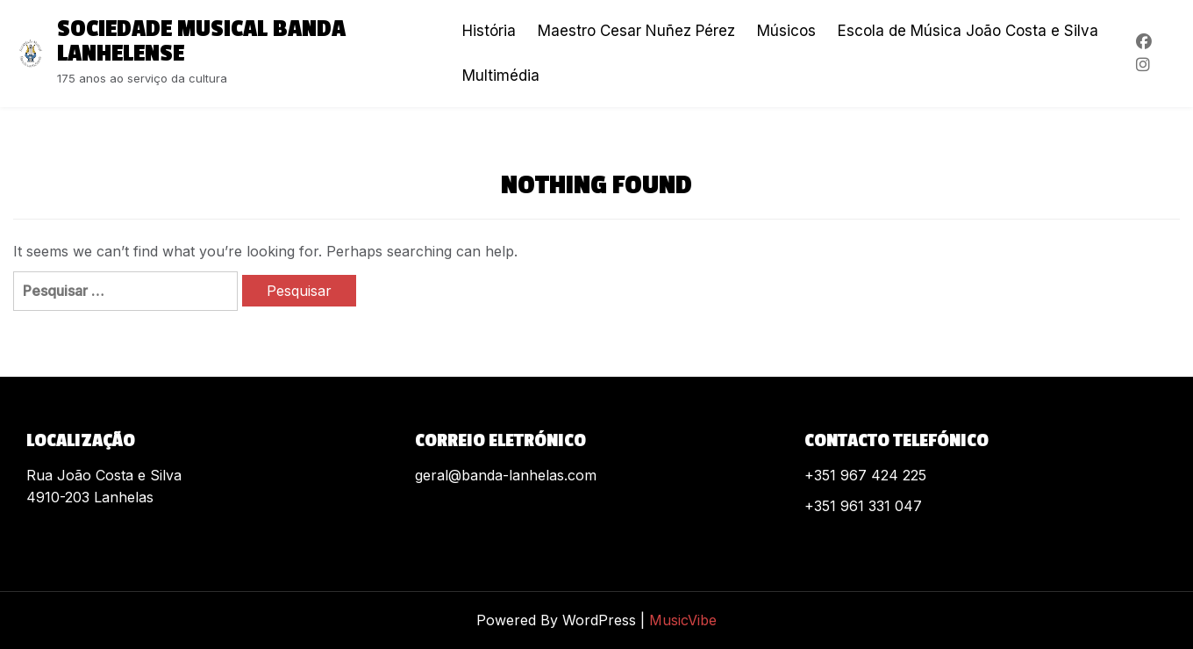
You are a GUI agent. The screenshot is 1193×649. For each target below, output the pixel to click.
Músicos (786, 31)
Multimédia (500, 75)
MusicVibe (683, 620)
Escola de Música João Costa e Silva (968, 31)
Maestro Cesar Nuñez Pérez (636, 31)
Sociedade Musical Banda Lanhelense (201, 41)
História (489, 31)
